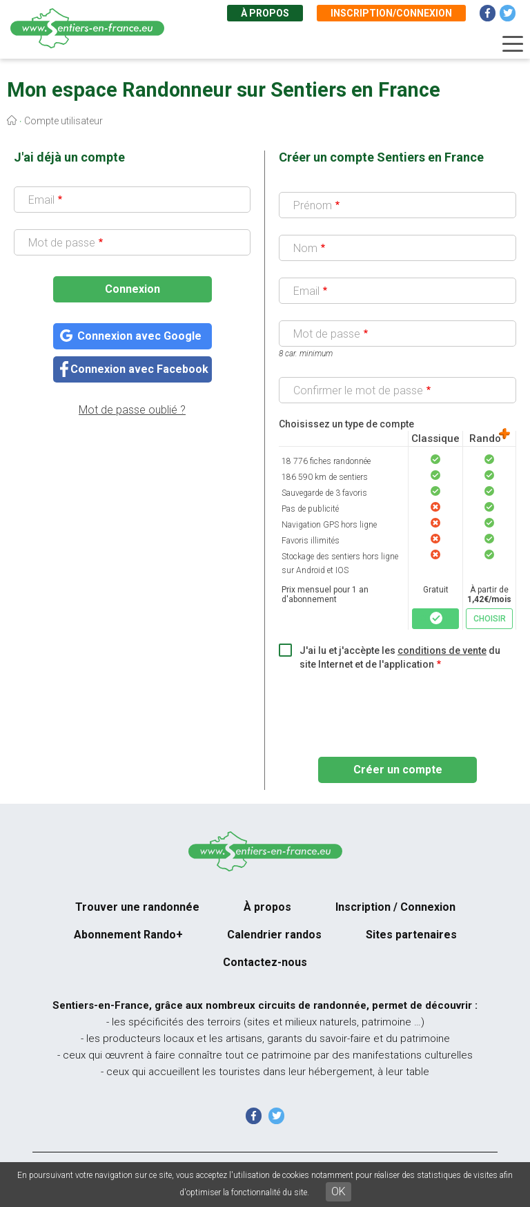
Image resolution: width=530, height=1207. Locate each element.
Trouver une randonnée (137, 907)
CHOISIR (436, 619)
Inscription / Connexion (395, 907)
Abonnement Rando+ (128, 934)
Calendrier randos (274, 934)
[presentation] (384, 709)
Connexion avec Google (139, 335)
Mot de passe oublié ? (132, 409)
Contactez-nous (265, 962)
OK (338, 1191)
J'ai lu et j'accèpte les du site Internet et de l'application (400, 657)
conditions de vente (442, 650)
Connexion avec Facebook (139, 369)
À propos (265, 13)
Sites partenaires (411, 934)
